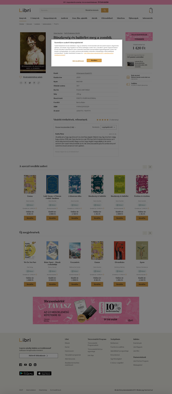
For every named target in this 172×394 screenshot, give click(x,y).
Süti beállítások (78, 61)
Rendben (94, 60)
